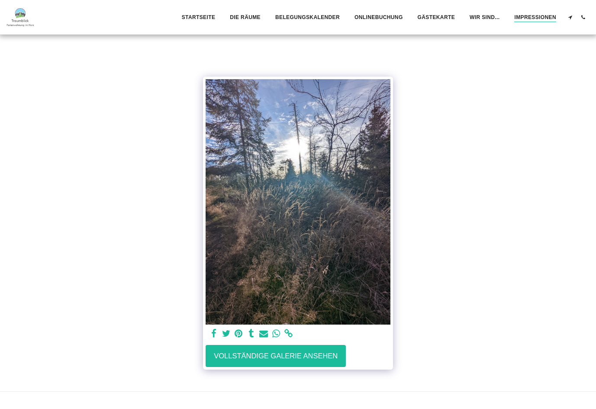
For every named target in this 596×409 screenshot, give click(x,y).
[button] (570, 17)
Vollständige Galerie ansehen (276, 356)
